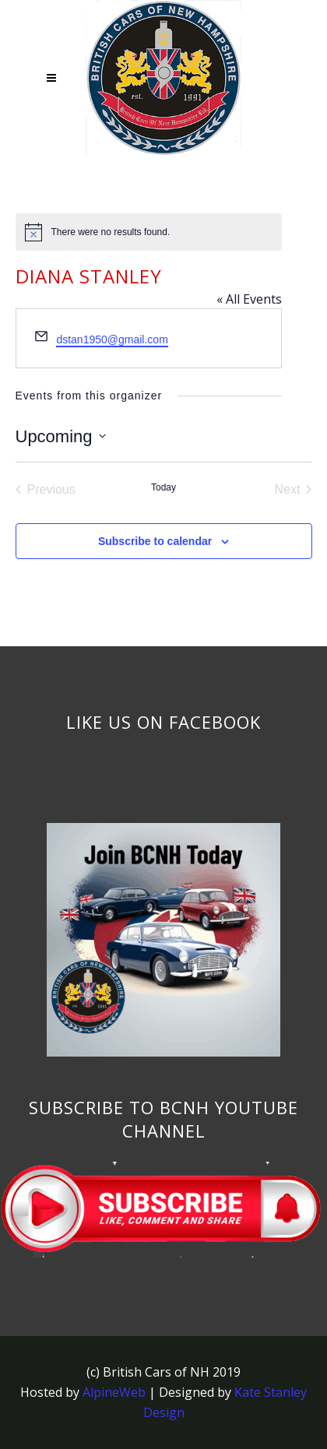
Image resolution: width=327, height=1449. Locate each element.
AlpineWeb (114, 1392)
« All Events (249, 299)
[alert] (149, 232)
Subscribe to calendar (155, 541)
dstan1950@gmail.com (111, 339)
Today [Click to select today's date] (163, 487)
